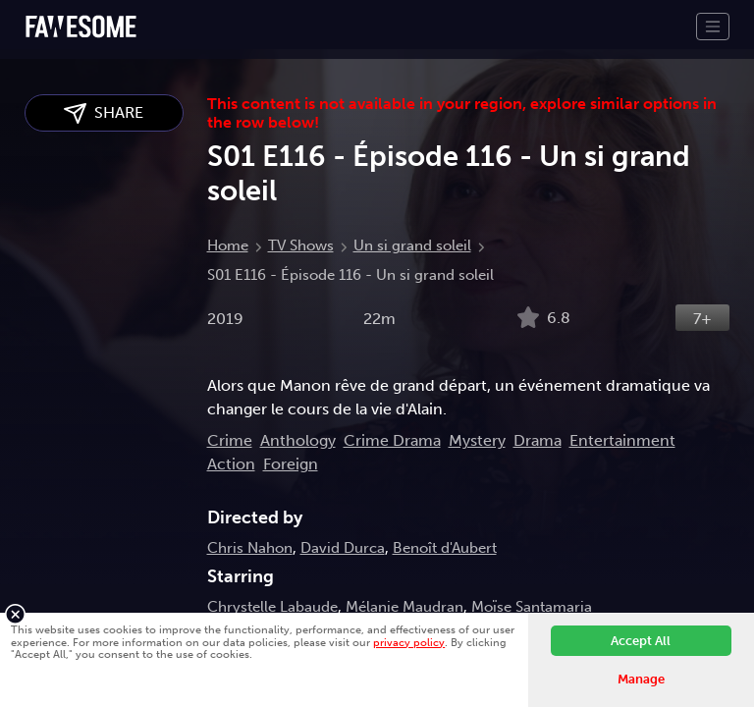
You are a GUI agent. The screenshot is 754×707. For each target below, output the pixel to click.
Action (231, 464)
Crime (229, 440)
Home (227, 245)
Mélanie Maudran (404, 607)
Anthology (298, 440)
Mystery (477, 440)
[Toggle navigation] (712, 26)
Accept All (641, 640)
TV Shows (301, 245)
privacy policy (409, 642)
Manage (641, 679)
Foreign (290, 464)
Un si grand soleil (412, 245)
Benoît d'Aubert (445, 548)
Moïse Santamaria (531, 607)
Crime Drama (392, 440)
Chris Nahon (250, 548)
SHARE (103, 113)
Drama (537, 440)
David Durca (342, 548)
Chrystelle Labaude (272, 607)
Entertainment (622, 440)
